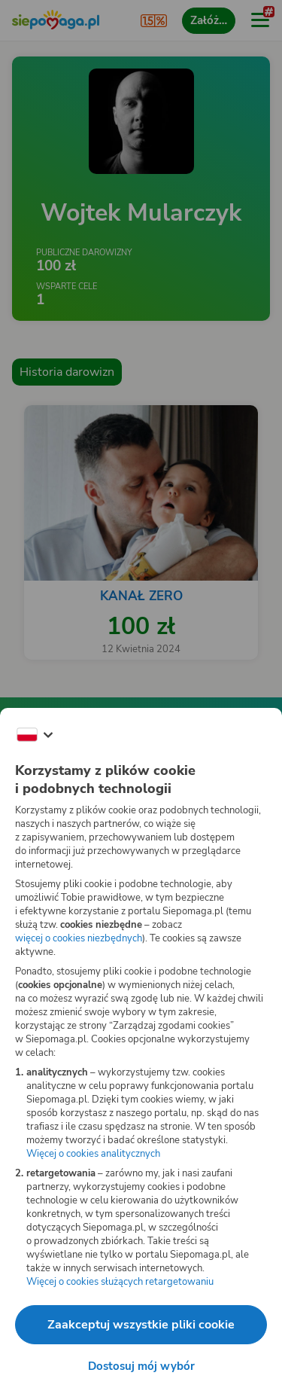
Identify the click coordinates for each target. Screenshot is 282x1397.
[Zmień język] (35, 735)
